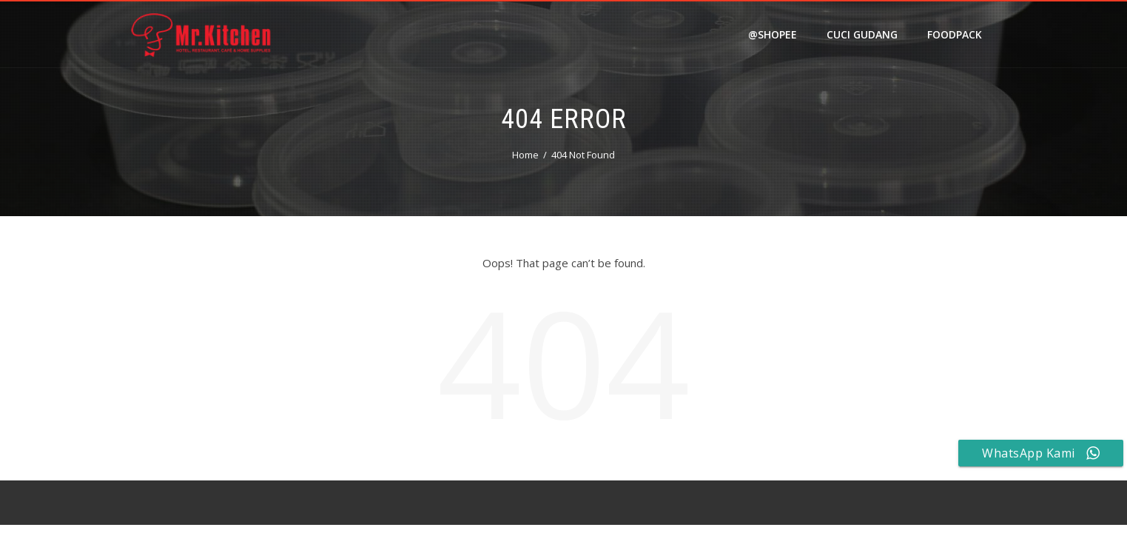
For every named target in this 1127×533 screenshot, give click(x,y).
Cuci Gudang (862, 34)
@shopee (772, 34)
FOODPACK (954, 34)
